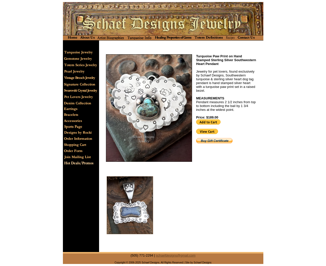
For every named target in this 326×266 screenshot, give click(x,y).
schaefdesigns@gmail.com (176, 255)
